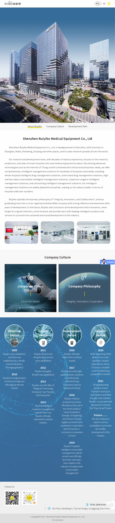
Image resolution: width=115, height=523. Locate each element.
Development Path (77, 126)
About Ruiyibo (35, 126)
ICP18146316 (57, 520)
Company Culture (55, 126)
